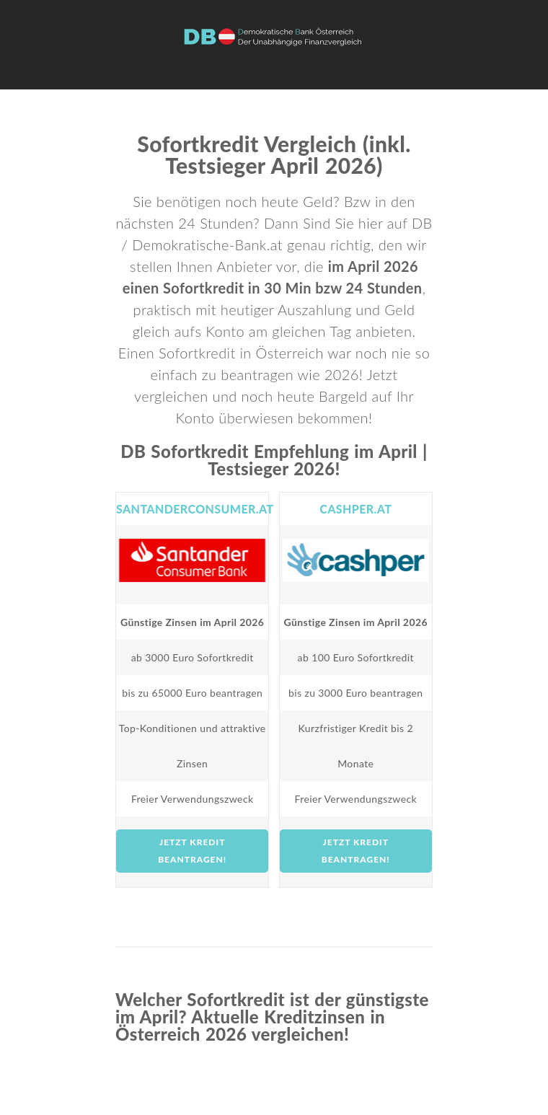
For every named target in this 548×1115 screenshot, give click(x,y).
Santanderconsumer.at (195, 509)
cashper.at (355, 509)
